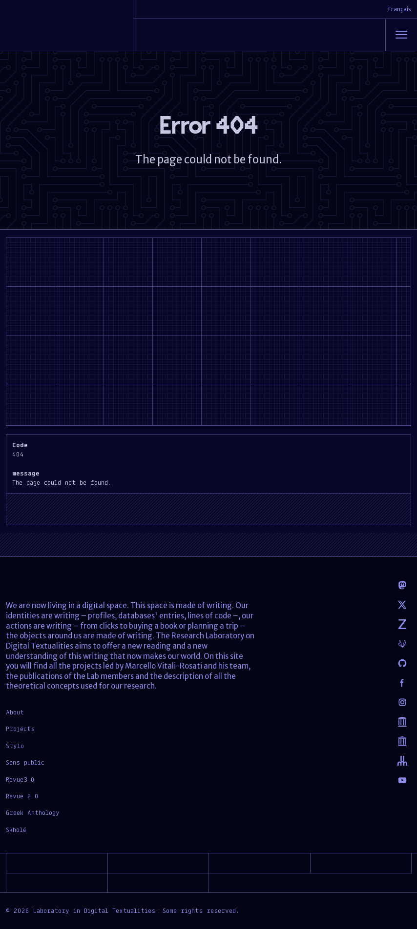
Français (399, 9)
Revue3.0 (20, 779)
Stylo (15, 746)
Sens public (25, 762)
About (15, 712)
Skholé (16, 829)
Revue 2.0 (22, 796)
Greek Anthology (33, 812)
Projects (20, 728)
